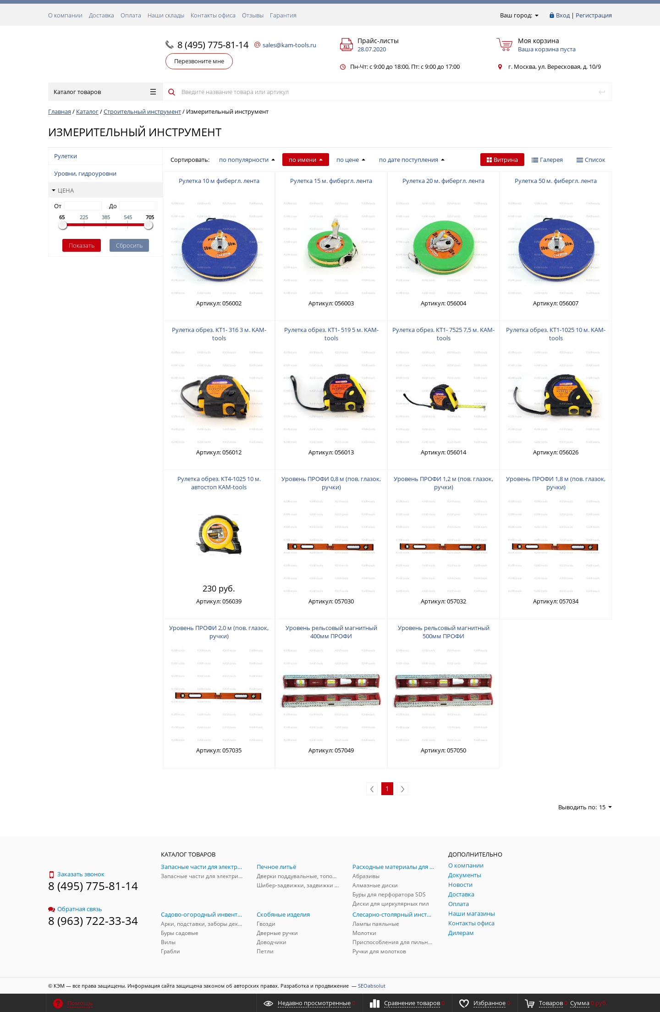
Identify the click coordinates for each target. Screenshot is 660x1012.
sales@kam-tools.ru (289, 45)
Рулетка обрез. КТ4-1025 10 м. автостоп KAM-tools (219, 483)
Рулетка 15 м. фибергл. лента (331, 181)
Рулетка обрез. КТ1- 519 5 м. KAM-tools (331, 334)
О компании (65, 15)
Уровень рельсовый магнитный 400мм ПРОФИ (331, 632)
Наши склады (166, 15)
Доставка (101, 15)
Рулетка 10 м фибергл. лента (219, 181)
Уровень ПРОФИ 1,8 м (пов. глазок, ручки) (555, 483)
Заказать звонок (76, 874)
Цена (63, 190)
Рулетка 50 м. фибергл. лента (556, 181)
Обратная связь (75, 909)
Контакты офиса (213, 15)
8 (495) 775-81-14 (212, 45)
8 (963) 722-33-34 (93, 920)
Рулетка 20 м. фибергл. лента (443, 181)
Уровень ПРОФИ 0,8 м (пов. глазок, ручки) (331, 483)
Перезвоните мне (199, 61)
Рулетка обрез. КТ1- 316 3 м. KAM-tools (219, 334)
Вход (563, 15)
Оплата (131, 15)
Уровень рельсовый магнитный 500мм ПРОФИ (444, 632)
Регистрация (594, 15)
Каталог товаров (105, 92)
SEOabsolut (371, 985)
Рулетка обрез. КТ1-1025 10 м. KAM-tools (555, 334)
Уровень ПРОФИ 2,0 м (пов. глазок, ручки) (219, 632)
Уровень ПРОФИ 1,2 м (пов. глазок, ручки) (443, 483)
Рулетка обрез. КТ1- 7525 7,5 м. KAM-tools (443, 334)
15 (605, 807)
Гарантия (283, 15)
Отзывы (253, 15)
